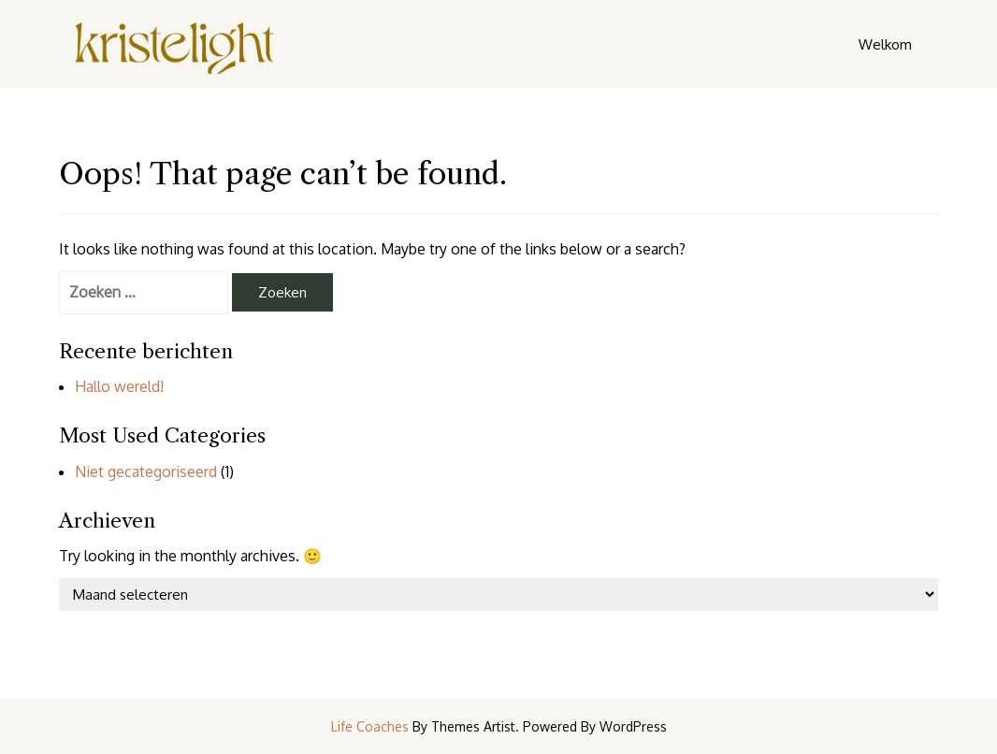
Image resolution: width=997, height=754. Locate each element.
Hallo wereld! (119, 386)
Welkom (885, 44)
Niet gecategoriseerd (146, 471)
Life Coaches (370, 726)
